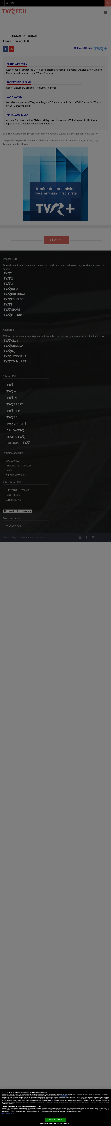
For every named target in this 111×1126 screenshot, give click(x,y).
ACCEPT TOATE (55, 1120)
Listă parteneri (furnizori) (8, 1113)
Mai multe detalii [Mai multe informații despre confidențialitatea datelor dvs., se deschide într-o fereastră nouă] (64, 1095)
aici (52, 1100)
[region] (55, 1107)
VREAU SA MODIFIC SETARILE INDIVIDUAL (55, 1123)
